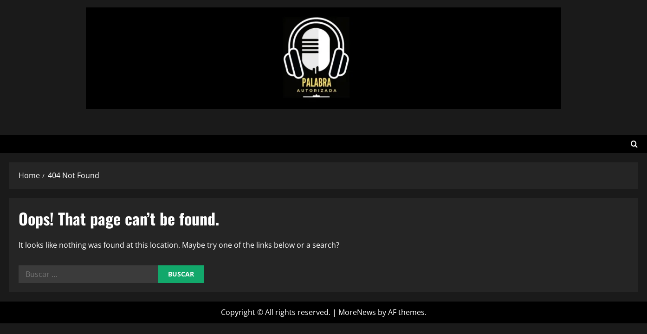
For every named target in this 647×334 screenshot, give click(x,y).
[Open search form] (634, 144)
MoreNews (357, 312)
